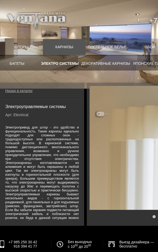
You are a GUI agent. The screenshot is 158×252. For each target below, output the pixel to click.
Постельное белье (107, 47)
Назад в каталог (19, 91)
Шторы (21, 47)
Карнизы (64, 47)
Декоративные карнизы (105, 63)
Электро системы (60, 63)
